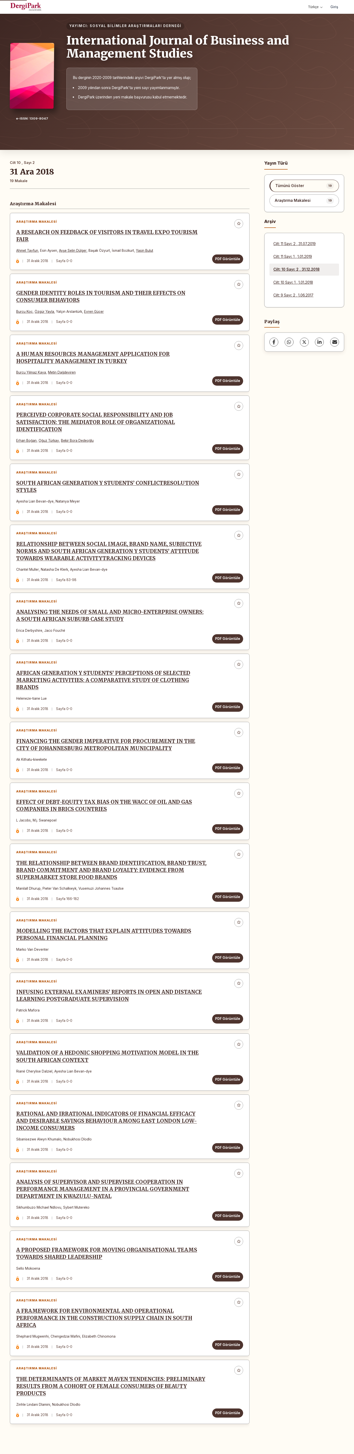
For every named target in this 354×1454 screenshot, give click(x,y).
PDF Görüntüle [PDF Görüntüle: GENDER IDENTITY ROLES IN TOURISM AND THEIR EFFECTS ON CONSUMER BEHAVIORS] (227, 320)
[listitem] (304, 186)
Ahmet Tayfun (27, 251)
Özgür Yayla (44, 312)
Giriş (334, 7)
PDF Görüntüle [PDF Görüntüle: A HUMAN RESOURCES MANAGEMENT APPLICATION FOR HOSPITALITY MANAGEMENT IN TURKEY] (227, 381)
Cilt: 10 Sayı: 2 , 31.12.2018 (296, 269)
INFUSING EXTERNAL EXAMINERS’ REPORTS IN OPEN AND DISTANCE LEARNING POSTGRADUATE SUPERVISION (109, 996)
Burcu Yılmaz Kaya (31, 373)
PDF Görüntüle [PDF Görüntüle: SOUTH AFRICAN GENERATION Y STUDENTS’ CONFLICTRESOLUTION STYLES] (227, 510)
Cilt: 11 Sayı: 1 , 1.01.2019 (292, 256)
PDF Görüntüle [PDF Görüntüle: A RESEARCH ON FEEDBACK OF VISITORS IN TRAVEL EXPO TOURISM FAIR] (227, 259)
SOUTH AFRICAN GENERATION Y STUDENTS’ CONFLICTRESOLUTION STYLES (107, 487)
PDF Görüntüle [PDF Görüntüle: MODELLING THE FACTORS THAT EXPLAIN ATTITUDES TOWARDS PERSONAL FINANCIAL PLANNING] (227, 959)
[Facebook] (273, 342)
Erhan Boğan (26, 441)
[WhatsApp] (289, 342)
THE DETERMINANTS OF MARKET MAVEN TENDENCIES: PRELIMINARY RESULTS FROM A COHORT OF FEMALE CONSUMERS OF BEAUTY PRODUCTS (110, 1387)
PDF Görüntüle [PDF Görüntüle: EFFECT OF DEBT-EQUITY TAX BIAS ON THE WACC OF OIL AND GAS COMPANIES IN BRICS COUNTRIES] (227, 829)
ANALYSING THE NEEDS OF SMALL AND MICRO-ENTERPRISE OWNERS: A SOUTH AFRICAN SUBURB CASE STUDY (110, 616)
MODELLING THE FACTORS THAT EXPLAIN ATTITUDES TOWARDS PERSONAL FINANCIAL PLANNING (103, 935)
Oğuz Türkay (49, 441)
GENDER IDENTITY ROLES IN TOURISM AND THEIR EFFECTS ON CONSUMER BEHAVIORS (100, 297)
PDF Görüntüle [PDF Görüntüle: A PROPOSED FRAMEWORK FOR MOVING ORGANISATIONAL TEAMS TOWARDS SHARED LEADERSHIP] (227, 1278)
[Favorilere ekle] (238, 223)
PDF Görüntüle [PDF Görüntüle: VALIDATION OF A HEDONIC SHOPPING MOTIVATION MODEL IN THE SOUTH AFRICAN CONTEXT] (227, 1081)
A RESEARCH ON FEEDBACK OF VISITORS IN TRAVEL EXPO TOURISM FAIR (107, 236)
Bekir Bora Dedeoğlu (77, 441)
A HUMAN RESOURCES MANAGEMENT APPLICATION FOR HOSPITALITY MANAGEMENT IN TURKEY (93, 358)
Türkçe (315, 7)
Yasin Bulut (144, 251)
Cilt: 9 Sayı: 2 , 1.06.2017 (293, 295)
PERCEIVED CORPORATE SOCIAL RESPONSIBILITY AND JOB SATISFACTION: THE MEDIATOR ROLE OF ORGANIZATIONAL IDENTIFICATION (95, 422)
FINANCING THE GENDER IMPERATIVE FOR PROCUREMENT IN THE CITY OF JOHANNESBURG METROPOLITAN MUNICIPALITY (105, 745)
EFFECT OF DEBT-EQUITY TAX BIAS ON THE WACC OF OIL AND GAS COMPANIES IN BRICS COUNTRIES (104, 806)
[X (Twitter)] (304, 342)
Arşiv (270, 221)
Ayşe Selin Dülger (73, 251)
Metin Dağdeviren (62, 373)
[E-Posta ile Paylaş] (334, 342)
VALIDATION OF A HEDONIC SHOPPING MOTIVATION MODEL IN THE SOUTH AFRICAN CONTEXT (107, 1057)
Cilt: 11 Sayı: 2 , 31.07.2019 (294, 243)
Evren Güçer (94, 312)
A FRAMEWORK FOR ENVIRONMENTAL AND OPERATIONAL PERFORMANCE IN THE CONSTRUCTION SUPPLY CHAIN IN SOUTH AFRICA (104, 1319)
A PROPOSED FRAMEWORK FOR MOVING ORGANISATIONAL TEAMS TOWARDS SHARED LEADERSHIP (106, 1255)
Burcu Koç (24, 312)
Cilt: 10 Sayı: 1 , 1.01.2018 (293, 282)
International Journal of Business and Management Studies (177, 47)
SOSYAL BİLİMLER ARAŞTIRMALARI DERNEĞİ (135, 26)
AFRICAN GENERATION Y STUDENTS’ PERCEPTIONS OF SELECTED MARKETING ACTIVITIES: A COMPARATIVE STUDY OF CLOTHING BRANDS (103, 680)
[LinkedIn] (319, 342)
